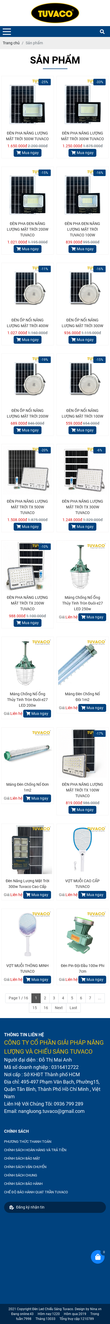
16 (46, 1008)
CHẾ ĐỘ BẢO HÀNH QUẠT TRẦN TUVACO (36, 1192)
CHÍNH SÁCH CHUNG (20, 1175)
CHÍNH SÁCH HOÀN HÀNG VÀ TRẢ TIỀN (35, 1150)
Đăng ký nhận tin (27, 1207)
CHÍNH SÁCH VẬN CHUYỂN (25, 1167)
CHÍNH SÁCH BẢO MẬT (22, 1158)
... (99, 998)
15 (34, 1008)
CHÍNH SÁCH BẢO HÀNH (23, 1184)
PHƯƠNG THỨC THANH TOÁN (27, 1142)
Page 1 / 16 (18, 998)
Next (59, 1008)
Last (73, 1008)
